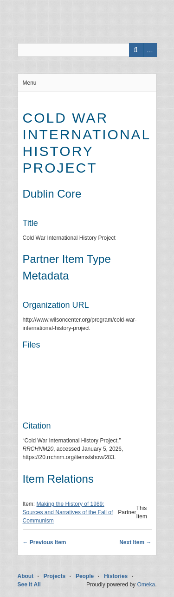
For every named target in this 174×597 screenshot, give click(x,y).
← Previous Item (44, 542)
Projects (54, 576)
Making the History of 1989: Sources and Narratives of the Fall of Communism (68, 512)
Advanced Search (150, 50)
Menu (30, 83)
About (26, 576)
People (85, 576)
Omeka (146, 584)
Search (136, 50)
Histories (116, 576)
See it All (29, 584)
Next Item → (135, 542)
